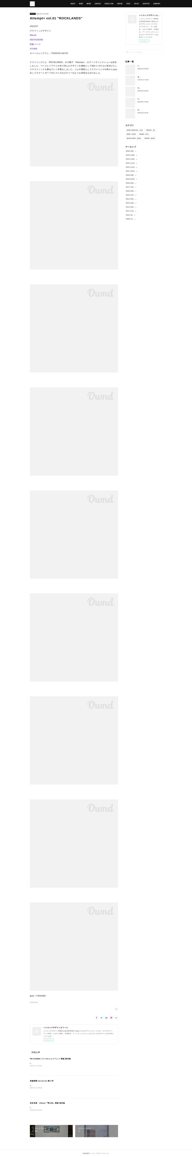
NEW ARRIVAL (135, 130)
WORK (89, 4)
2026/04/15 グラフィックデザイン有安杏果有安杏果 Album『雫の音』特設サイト (61, 1108)
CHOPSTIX (146, 4)
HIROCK (120, 4)
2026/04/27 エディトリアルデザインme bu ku (48, 1085)
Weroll (33, 35)
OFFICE (136, 4)
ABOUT (73, 4)
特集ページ (35, 44)
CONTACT (98, 4)
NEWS (81, 4)
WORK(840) (34, 1002)
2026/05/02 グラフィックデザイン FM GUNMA (49, 1063)
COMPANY (156, 4)
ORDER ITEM (109, 4)
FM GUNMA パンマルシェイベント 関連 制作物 (50, 1059)
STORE (33, 49)
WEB (131, 134)
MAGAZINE (134, 138)
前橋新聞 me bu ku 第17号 (42, 1081)
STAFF (128, 4)
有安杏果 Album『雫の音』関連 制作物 (47, 1103)
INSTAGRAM (36, 40)
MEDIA (150, 130)
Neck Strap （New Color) (148, 99)
